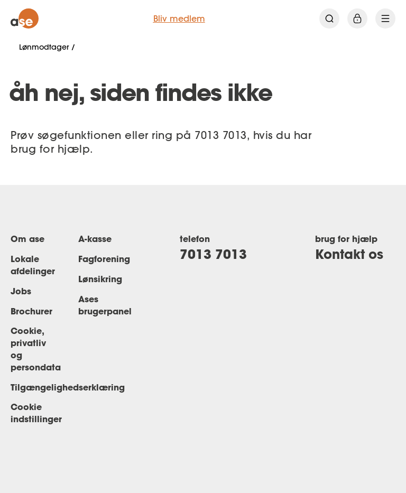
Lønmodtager (44, 47)
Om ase (27, 238)
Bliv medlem (179, 18)
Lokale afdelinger (33, 264)
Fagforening (104, 258)
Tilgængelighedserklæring (68, 387)
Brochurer (31, 311)
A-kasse (95, 238)
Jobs (21, 290)
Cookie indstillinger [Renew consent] (36, 412)
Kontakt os (349, 254)
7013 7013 (213, 254)
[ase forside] (25, 18)
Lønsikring (100, 278)
